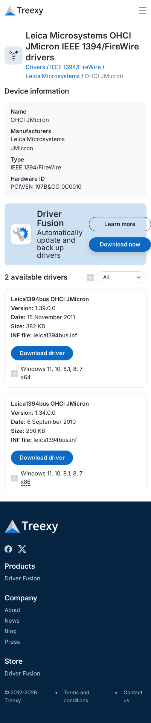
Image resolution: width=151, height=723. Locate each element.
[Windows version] (121, 277)
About (12, 610)
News (12, 620)
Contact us (133, 696)
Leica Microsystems (53, 76)
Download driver (42, 353)
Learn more (120, 224)
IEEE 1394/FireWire (75, 67)
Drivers (35, 67)
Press (12, 641)
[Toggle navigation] (142, 10)
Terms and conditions (76, 696)
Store (14, 661)
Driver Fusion (22, 578)
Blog (11, 631)
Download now (120, 244)
